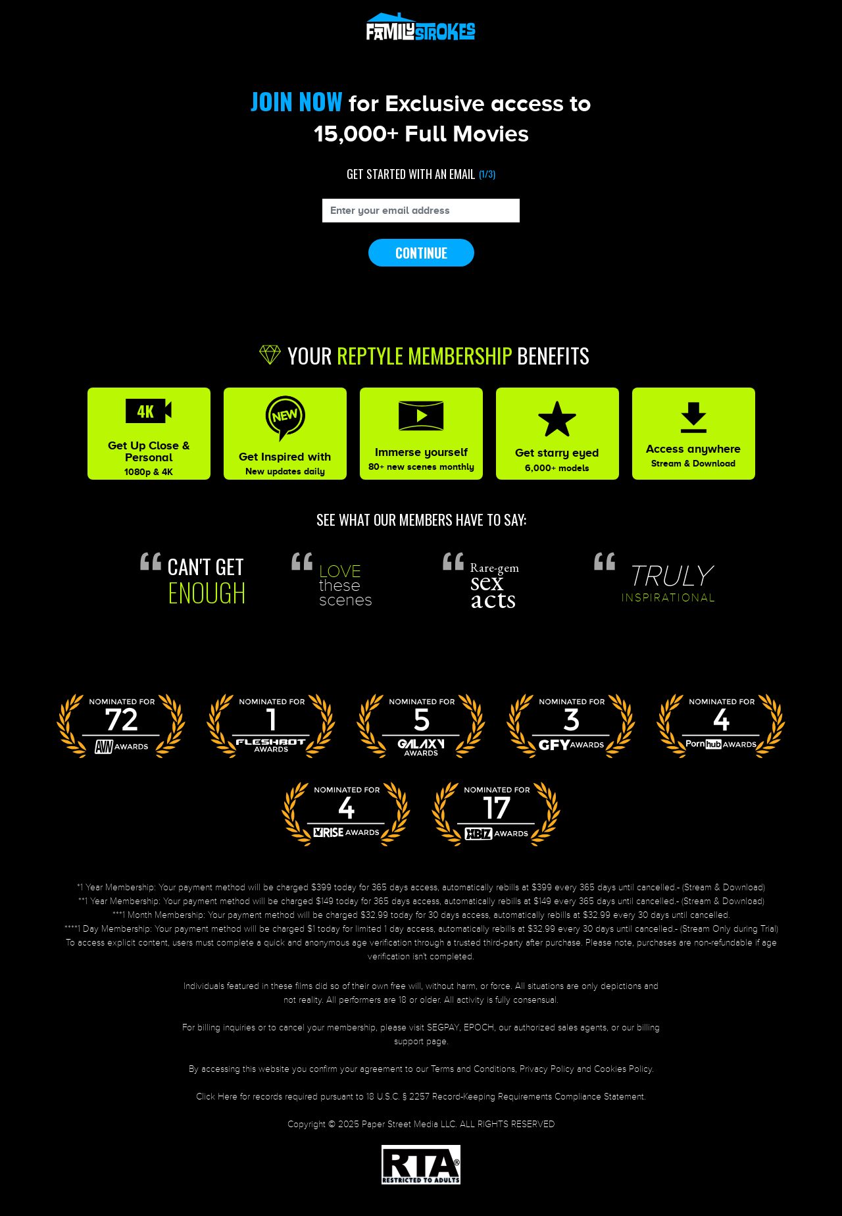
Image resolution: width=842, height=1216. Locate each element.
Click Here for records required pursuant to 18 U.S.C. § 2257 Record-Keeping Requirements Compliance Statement (420, 1096)
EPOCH (479, 1027)
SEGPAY (443, 1027)
